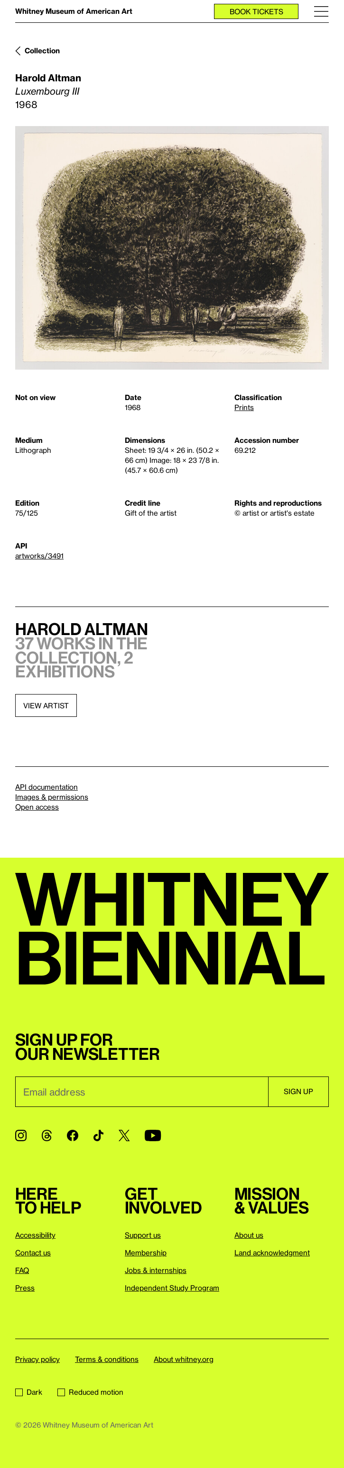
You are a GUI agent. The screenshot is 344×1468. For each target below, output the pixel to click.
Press (25, 1287)
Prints (244, 407)
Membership (146, 1252)
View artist (46, 705)
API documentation (46, 787)
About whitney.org (184, 1359)
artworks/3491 (39, 555)
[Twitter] (124, 1135)
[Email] (141, 1092)
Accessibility (35, 1235)
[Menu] (321, 11)
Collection (42, 50)
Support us (143, 1235)
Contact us (33, 1252)
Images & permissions (51, 797)
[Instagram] (21, 1135)
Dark (28, 1392)
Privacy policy (37, 1359)
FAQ (22, 1270)
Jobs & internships (155, 1270)
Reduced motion (90, 1392)
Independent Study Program (172, 1287)
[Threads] (46, 1135)
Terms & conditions (107, 1359)
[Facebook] (72, 1135)
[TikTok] (98, 1135)
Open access (37, 807)
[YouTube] (152, 1135)
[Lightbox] (172, 248)
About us (248, 1235)
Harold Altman (48, 77)
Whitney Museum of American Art (73, 11)
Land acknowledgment (272, 1252)
